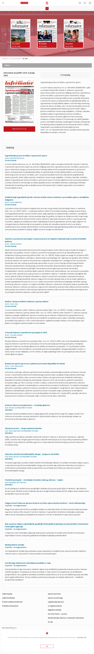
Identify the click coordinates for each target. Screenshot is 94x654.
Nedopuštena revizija (14, 545)
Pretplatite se (19, 129)
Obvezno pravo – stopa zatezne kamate (23, 428)
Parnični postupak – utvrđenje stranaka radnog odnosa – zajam (34, 480)
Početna (5, 59)
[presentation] (4, 34)
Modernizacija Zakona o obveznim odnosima (66, 618)
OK (47, 646)
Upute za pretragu (55, 598)
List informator (15, 59)
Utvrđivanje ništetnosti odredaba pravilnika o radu (28, 563)
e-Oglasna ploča (55, 606)
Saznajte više (81, 637)
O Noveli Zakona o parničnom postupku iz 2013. (26, 332)
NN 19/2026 (24, 3)
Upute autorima (54, 594)
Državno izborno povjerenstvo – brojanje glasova (27, 405)
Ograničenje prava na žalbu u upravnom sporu (26, 155)
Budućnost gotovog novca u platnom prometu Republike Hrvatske (35, 363)
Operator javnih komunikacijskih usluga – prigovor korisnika (32, 454)
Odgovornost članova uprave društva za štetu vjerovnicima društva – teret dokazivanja (45, 503)
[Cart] (80, 3)
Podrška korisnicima (10, 606)
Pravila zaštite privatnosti (12, 602)
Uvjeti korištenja (8, 598)
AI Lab (50, 622)
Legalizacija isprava (56, 602)
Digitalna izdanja (54, 610)
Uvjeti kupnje (7, 594)
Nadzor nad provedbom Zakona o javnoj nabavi (26, 301)
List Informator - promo (57, 614)
